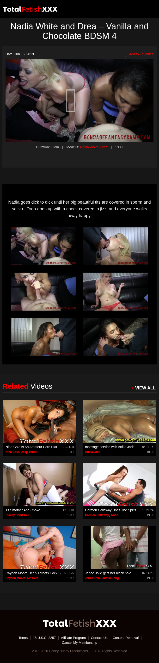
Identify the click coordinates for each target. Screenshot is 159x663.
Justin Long (111, 578)
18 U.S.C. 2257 (44, 638)
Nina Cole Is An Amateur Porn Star (31, 447)
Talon (114, 515)
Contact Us (99, 638)
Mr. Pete (32, 578)
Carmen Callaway (97, 515)
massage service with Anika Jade (110, 447)
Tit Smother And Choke (23, 510)
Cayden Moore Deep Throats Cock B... (34, 573)
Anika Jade (92, 452)
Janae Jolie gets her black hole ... (110, 573)
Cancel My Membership (79, 642)
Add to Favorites (139, 54)
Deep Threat (29, 452)
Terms (23, 638)
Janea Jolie (93, 578)
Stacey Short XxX (17, 515)
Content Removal (126, 638)
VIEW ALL (145, 388)
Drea (103, 147)
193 (119, 147)
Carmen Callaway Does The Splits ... (112, 510)
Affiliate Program (73, 638)
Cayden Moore (15, 578)
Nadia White (89, 147)
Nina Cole (12, 452)
